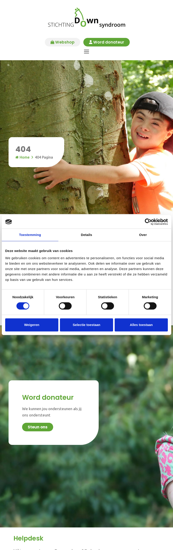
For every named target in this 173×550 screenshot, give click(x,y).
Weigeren (31, 325)
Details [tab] (86, 235)
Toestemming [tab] (30, 235)
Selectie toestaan (86, 325)
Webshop (62, 42)
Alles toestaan (141, 325)
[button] (86, 51)
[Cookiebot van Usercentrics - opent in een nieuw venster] (148, 221)
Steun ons (38, 427)
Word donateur (107, 42)
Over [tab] (143, 235)
